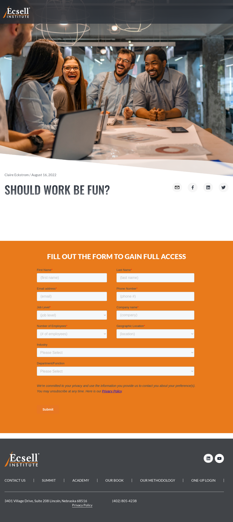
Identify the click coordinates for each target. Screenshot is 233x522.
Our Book (114, 480)
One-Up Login (203, 480)
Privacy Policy (82, 505)
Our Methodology (157, 480)
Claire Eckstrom (17, 175)
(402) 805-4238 (124, 501)
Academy (80, 480)
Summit (49, 480)
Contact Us (15, 480)
